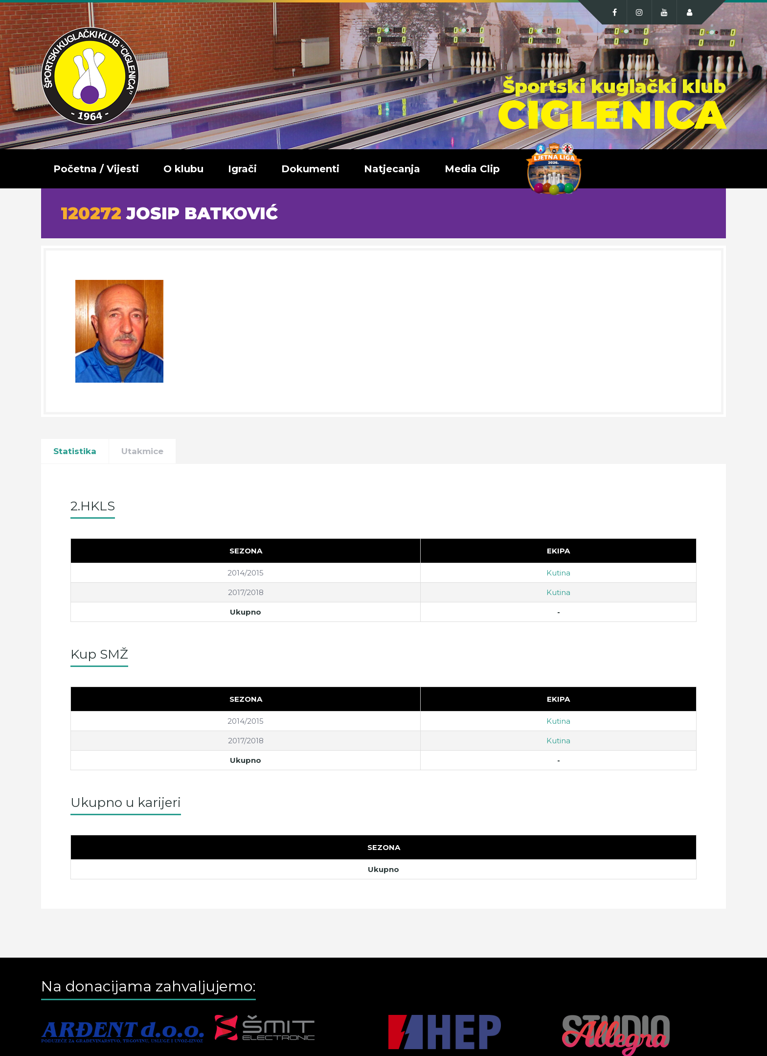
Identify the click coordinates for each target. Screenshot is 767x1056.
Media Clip (472, 169)
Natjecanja (392, 169)
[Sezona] (246, 551)
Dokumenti (310, 169)
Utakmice (142, 451)
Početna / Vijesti (96, 169)
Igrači (242, 169)
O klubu (183, 169)
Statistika (74, 451)
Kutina (558, 572)
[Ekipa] (559, 551)
